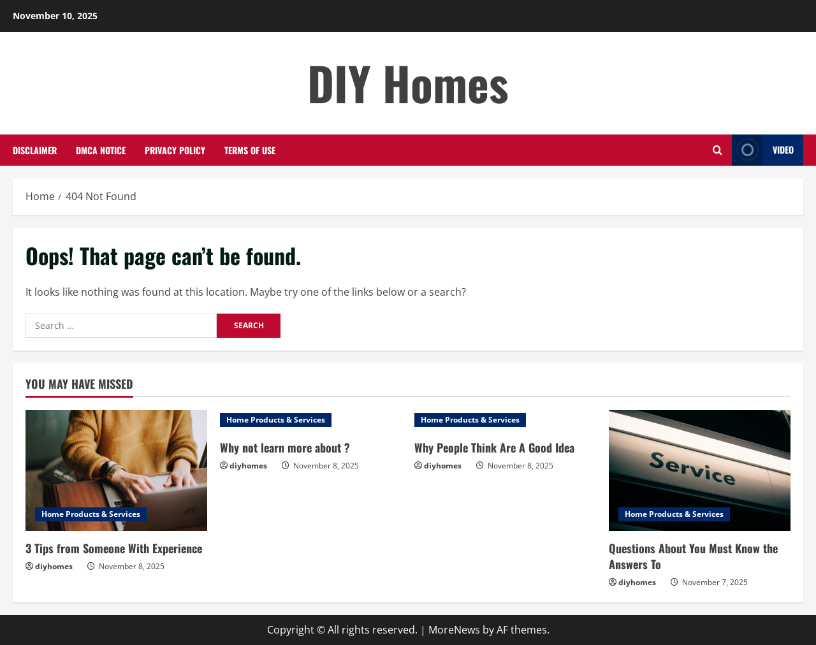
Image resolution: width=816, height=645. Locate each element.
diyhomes (54, 566)
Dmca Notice (101, 150)
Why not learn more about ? (285, 447)
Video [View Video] (763, 150)
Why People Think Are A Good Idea (494, 447)
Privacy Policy (175, 150)
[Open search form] (717, 150)
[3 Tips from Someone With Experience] (116, 470)
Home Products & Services (90, 514)
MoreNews (454, 630)
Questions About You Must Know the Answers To (693, 556)
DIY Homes (408, 82)
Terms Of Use (249, 150)
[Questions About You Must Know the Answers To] (699, 470)
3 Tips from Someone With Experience (114, 548)
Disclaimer (35, 150)
